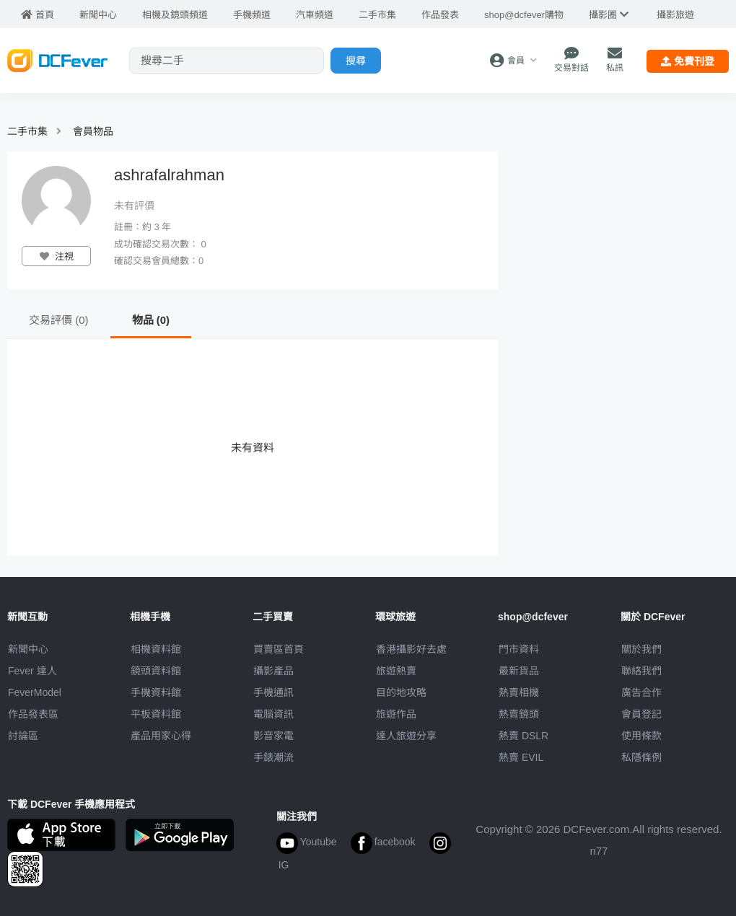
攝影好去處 (411, 649)
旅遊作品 (396, 714)
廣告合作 (641, 692)
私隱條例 (641, 757)
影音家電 (273, 735)
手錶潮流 (273, 757)
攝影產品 (273, 671)
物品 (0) (151, 320)
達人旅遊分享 (406, 735)
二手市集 (27, 131)
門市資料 (519, 649)
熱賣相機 (519, 692)
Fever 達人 (32, 671)
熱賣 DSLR (523, 735)
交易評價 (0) (59, 320)
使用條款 (641, 735)
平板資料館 (156, 714)
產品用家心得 (161, 735)
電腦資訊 (273, 714)
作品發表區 (33, 714)
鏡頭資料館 (156, 671)
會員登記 (641, 714)
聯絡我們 (641, 671)
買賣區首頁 (278, 649)
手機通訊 (273, 692)
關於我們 (641, 649)
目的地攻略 (401, 692)
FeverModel (34, 692)
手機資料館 (156, 692)
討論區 (23, 735)
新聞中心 (28, 649)
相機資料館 (156, 649)
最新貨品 (519, 671)
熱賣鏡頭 (519, 714)
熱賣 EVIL (521, 757)
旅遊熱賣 (396, 671)
